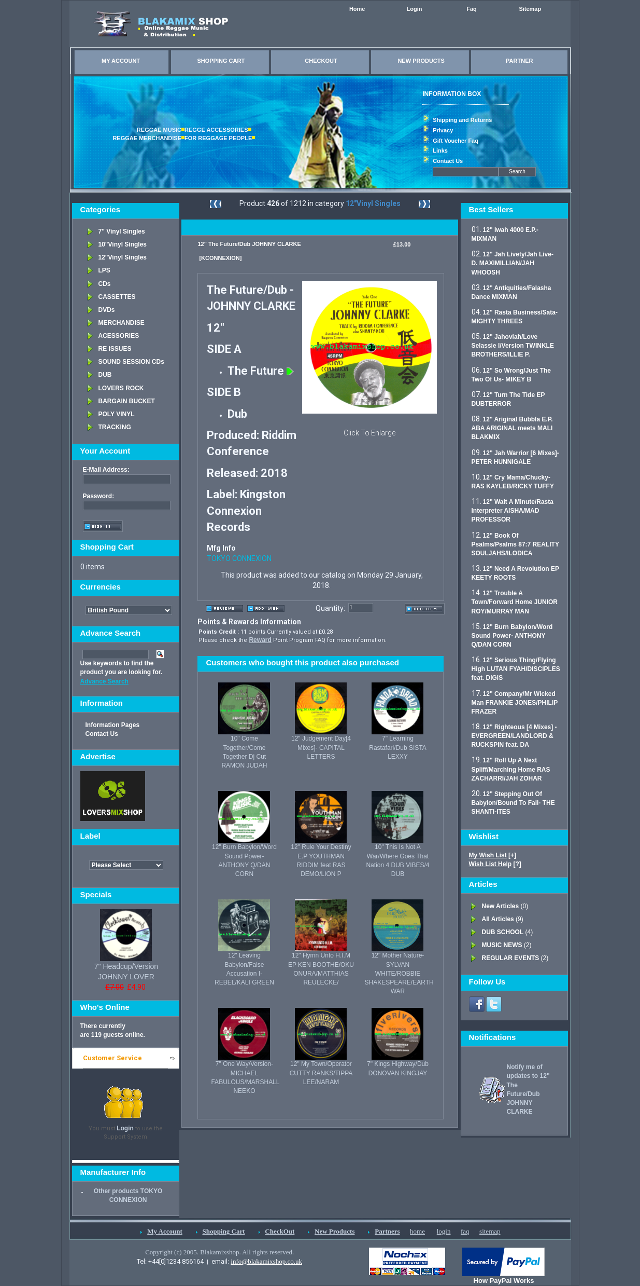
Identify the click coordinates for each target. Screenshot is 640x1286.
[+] (493, 855)
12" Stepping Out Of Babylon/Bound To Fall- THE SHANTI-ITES (513, 802)
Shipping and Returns (462, 120)
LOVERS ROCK (121, 388)
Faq (471, 9)
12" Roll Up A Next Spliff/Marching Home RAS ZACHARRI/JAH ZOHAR (511, 769)
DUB (105, 374)
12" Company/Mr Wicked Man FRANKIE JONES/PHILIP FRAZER (515, 702)
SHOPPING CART (221, 61)
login (444, 1231)
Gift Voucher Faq (455, 141)
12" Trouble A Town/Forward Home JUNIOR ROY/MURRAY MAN (515, 602)
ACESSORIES (118, 335)
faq (465, 1231)
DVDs (106, 309)
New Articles (500, 906)
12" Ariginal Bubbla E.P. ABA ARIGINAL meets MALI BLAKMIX (512, 428)
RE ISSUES (115, 348)
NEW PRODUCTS (420, 61)
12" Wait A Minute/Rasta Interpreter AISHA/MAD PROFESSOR (512, 510)
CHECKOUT (321, 61)
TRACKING (114, 427)
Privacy (443, 130)
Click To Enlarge (369, 433)
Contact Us (448, 161)
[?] (495, 864)
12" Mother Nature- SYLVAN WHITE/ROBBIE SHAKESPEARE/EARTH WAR (398, 973)
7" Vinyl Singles (121, 231)
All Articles (498, 919)
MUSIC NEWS (502, 945)
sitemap (489, 1231)
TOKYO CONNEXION (239, 558)
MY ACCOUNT (121, 61)
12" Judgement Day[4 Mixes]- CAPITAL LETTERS (321, 747)
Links (440, 150)
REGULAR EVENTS (510, 958)
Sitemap (530, 9)
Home (357, 9)
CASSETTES (117, 296)
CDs (104, 284)
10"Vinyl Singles (122, 244)
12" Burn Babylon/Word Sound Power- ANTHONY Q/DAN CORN (512, 635)
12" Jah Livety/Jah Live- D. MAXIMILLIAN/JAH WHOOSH (512, 263)
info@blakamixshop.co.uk (266, 1261)
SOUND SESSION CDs (131, 361)
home (417, 1231)
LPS (104, 270)
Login (414, 9)
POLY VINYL (116, 414)
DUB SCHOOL (503, 932)
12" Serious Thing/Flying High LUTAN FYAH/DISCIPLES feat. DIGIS (516, 668)
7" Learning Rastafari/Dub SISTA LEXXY (397, 747)
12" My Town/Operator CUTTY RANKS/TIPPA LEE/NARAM (321, 1072)
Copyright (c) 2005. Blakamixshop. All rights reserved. (219, 1252)
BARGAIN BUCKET (126, 401)
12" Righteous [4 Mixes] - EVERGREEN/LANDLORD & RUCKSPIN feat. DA (514, 735)
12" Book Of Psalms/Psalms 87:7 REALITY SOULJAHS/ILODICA (515, 544)
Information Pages (113, 725)
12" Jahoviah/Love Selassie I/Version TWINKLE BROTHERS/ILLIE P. (513, 345)
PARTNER (519, 61)
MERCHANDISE (121, 322)
